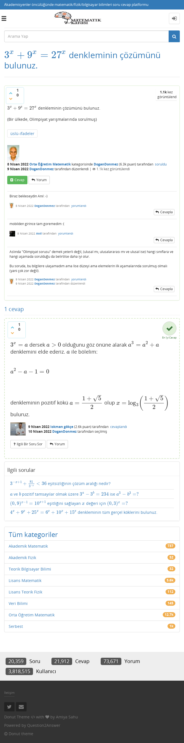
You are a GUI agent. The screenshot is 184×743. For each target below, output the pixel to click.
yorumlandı (78, 206)
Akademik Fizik (22, 557)
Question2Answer (43, 725)
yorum (41, 180)
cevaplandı (118, 426)
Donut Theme (17, 717)
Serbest (16, 626)
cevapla (166, 212)
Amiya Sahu (67, 717)
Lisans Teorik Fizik (25, 592)
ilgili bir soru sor (30, 444)
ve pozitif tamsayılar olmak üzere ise (74, 494)
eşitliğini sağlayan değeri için (69, 503)
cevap (19, 180)
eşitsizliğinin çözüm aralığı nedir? (60, 484)
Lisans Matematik (25, 580)
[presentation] (35, 55)
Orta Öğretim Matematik (50, 164)
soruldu (161, 164)
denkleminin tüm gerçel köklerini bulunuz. (83, 512)
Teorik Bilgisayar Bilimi (30, 569)
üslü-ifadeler (22, 133)
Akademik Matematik (28, 546)
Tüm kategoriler (33, 534)
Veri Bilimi (18, 603)
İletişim (9, 692)
